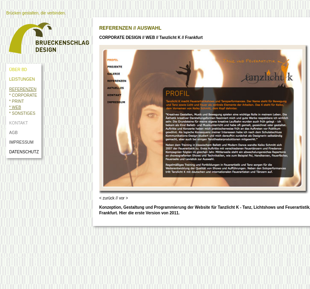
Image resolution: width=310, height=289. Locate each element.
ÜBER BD (18, 69)
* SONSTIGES (22, 113)
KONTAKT (18, 123)
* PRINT (16, 101)
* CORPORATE (23, 95)
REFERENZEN (23, 89)
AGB (13, 132)
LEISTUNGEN (22, 79)
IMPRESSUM (21, 142)
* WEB (15, 107)
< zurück (107, 198)
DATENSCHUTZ (25, 152)
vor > (123, 198)
